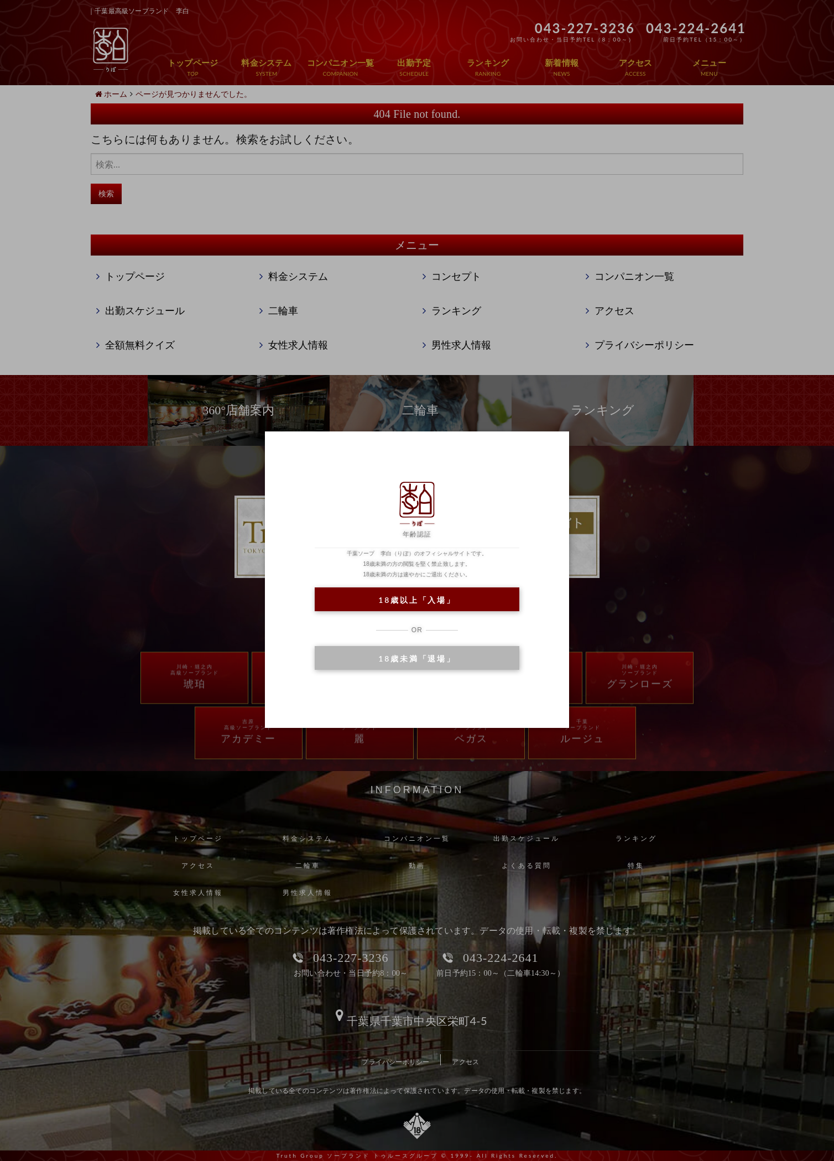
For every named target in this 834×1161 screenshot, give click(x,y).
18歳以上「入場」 (416, 600)
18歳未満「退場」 (416, 658)
